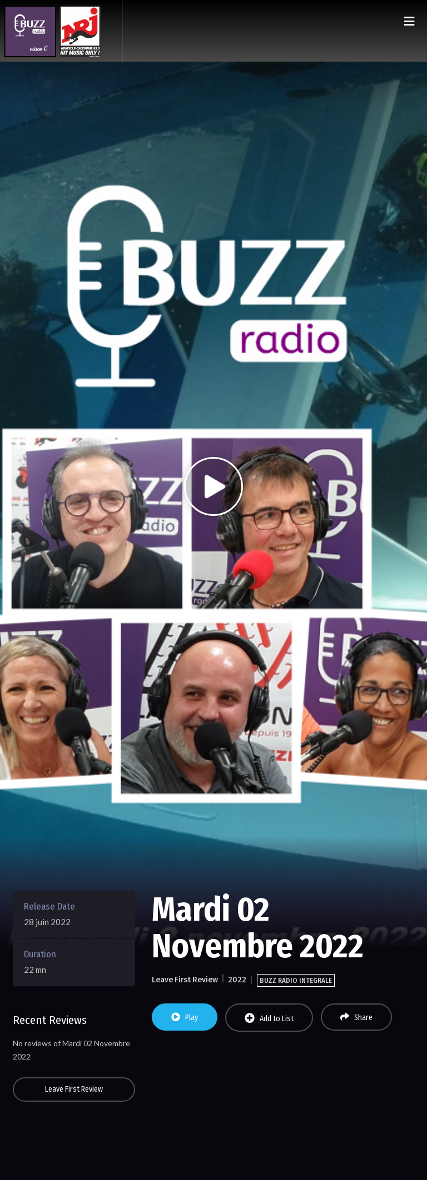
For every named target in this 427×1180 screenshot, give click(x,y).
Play (184, 1017)
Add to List (269, 1018)
